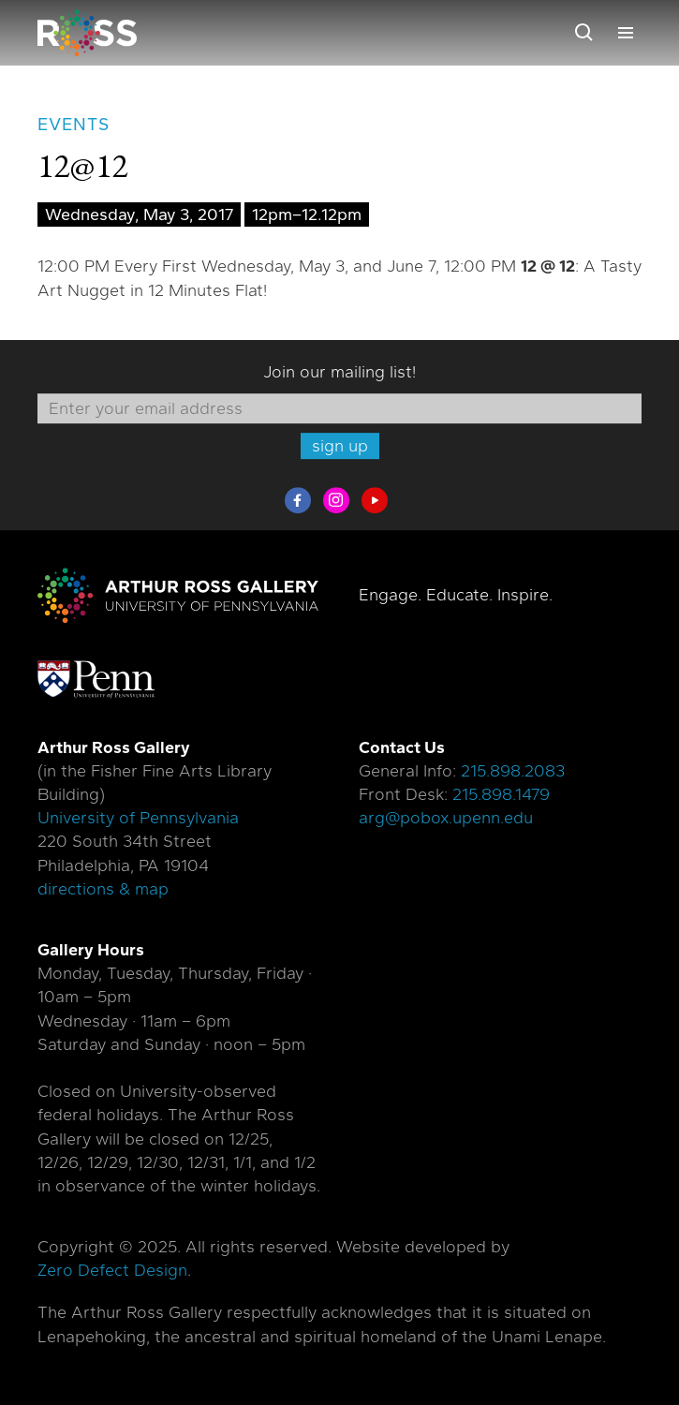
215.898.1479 (501, 794)
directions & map (103, 889)
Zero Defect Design (112, 1270)
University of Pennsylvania (138, 817)
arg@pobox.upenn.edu (446, 817)
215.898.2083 (513, 771)
